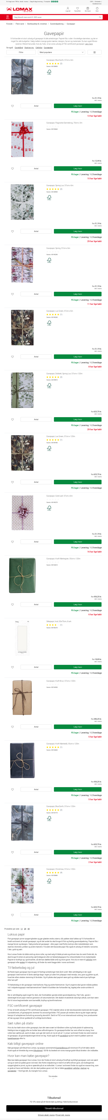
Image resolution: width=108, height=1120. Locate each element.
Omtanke (98, 1)
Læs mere (89, 44)
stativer (83, 1068)
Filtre (21, 52)
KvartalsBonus (61, 1048)
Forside (9, 24)
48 (29, 929)
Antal (36, 106)
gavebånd (64, 1035)
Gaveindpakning (57, 24)
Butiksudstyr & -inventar (37, 24)
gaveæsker (12, 1071)
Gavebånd (19, 47)
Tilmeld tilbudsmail (54, 1108)
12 (22, 929)
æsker (22, 962)
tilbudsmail (38, 1050)
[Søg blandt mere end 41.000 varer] (55, 17)
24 (25, 929)
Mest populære (46, 52)
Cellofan (39, 47)
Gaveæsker (48, 47)
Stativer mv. (29, 47)
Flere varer (20, 24)
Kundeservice (97, 4)
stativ (23, 1030)
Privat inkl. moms (63, 1115)
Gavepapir (71, 24)
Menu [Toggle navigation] (7, 17)
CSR (91, 1)
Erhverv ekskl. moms (46, 1115)
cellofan (89, 959)
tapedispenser (13, 1038)
